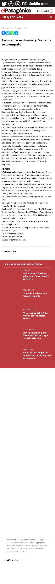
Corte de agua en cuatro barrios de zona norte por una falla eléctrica (36, 335)
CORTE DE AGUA (28, 330)
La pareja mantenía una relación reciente (35, 294)
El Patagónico (7, 28)
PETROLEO (26, 270)
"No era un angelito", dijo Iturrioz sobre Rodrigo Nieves (36, 316)
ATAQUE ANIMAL (28, 349)
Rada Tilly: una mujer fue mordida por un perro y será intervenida (37, 355)
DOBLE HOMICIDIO (29, 290)
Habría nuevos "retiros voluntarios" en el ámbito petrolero (36, 276)
